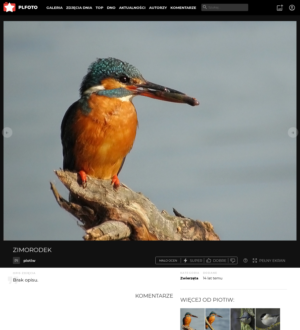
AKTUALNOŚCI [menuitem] (132, 7)
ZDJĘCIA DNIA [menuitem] (79, 7)
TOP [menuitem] (99, 7)
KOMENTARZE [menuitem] (183, 7)
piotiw (29, 260)
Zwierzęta (189, 278)
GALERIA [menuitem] (54, 7)
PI (16, 260)
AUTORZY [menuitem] (158, 7)
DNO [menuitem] (111, 7)
